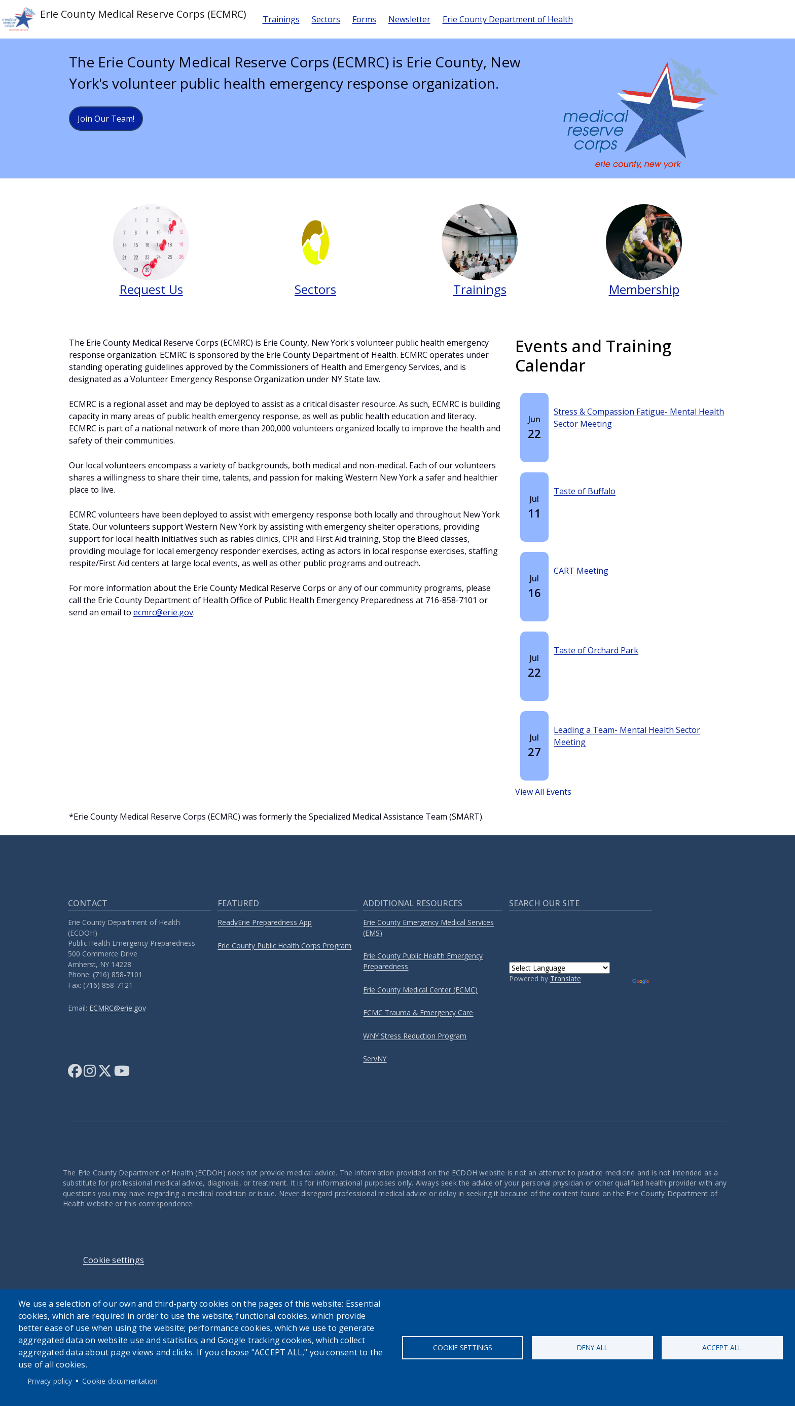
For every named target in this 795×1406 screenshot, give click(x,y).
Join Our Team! (106, 118)
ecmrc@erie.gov (163, 612)
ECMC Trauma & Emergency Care (418, 1012)
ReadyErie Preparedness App (265, 922)
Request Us (151, 289)
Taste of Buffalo (585, 491)
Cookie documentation (120, 1381)
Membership (644, 289)
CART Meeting (581, 570)
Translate (565, 978)
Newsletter (409, 19)
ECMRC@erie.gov (117, 1008)
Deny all (592, 1347)
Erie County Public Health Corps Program (284, 945)
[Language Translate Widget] (559, 968)
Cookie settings (462, 1347)
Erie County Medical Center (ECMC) (420, 989)
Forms (364, 19)
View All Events (543, 791)
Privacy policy (50, 1381)
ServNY (374, 1058)
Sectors (326, 19)
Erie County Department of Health (508, 19)
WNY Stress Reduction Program (414, 1036)
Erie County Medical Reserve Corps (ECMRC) (123, 19)
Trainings (281, 19)
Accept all (722, 1347)
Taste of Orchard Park (596, 650)
